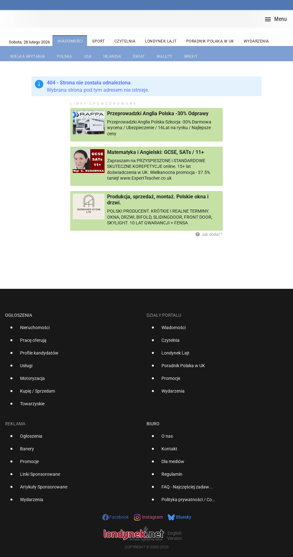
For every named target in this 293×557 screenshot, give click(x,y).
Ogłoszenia (18, 315)
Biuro (153, 423)
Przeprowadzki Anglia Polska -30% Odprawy (157, 113)
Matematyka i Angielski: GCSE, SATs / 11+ (155, 152)
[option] (73, 330)
